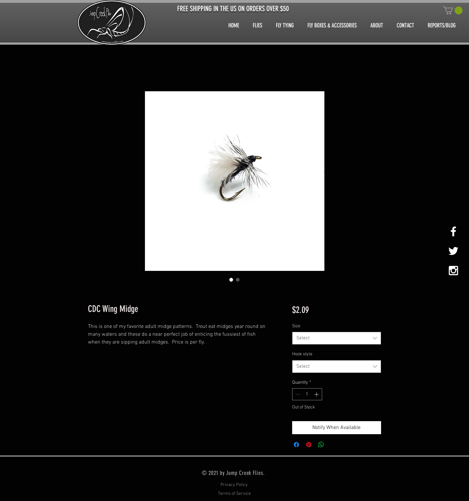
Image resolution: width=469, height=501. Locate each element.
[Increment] (317, 394)
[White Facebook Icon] (453, 231)
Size (296, 326)
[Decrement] (297, 394)
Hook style (302, 354)
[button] (452, 10)
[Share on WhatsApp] (321, 445)
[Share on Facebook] (296, 445)
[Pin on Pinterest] (309, 445)
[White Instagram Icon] (453, 270)
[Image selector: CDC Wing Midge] (231, 279)
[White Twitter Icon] (453, 251)
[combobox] (336, 338)
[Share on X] (333, 445)
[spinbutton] (307, 394)
